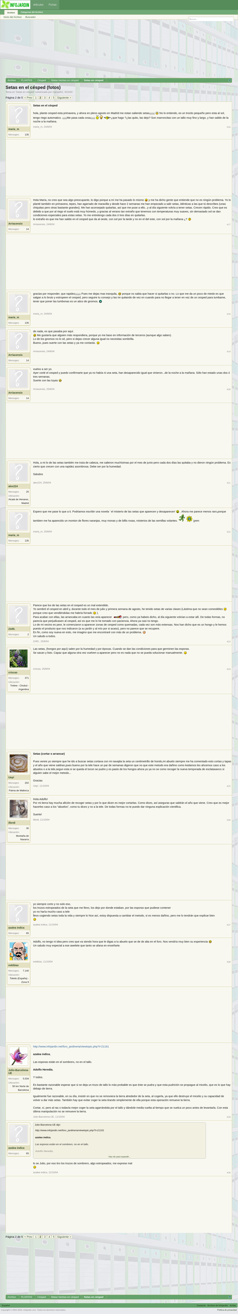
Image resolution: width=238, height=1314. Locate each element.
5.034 (26, 1078)
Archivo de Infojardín (218, 1305)
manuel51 (57, 92)
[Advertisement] (117, 50)
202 (27, 782)
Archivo (11, 13)
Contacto (201, 1305)
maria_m (13, 129)
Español (6, 1305)
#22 (229, 531)
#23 (229, 641)
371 (27, 678)
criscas (12, 672)
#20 (229, 389)
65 (27, 933)
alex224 (13, 486)
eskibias (13, 965)
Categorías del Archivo (32, 12)
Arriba (233, 1305)
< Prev (28, 97)
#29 (229, 1117)
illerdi (11, 822)
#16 (229, 127)
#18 (229, 314)
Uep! (11, 777)
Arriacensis (15, 223)
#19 (229, 351)
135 (27, 134)
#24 (229, 669)
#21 (229, 482)
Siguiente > (64, 97)
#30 (229, 1172)
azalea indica (16, 927)
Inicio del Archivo (13, 17)
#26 (229, 819)
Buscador (30, 17)
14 (27, 229)
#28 (229, 961)
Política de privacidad (227, 1310)
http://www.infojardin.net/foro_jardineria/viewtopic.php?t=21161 (71, 1046)
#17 (229, 224)
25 (27, 491)
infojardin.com (29, 1310)
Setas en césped (25, 92)
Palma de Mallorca (19, 790)
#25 (229, 786)
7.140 (26, 970)
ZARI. (11, 628)
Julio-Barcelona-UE (18, 1072)
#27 (229, 924)
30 (27, 828)
